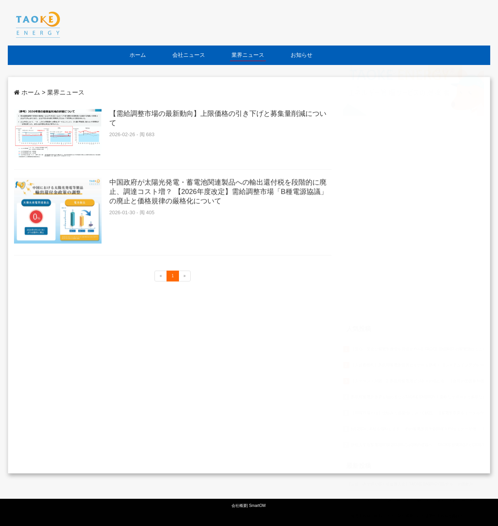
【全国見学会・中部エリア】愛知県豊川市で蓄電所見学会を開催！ (405, 452)
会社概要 (239, 505)
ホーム (138, 55)
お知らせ (301, 55)
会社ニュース (188, 55)
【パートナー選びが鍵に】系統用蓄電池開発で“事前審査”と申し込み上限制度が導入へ (422, 484)
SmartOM (257, 505)
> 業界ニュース (63, 92)
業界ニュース (247, 55)
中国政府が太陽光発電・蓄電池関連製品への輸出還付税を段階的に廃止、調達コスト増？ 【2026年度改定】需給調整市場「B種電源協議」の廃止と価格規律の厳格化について (218, 195)
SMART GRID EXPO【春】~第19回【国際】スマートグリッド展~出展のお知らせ (418, 436)
